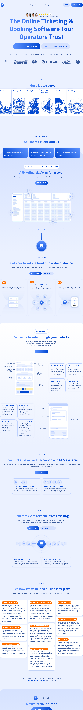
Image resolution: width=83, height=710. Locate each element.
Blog (31, 5)
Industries (25, 5)
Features (17, 5)
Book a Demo (76, 5)
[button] (9, 5)
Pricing (47, 5)
